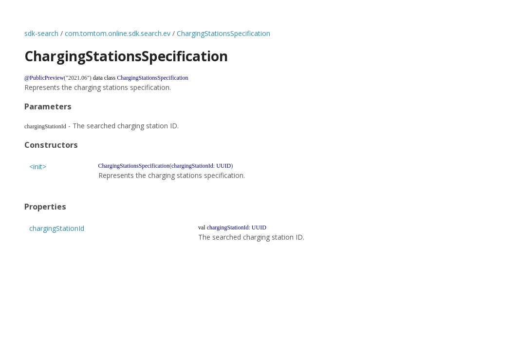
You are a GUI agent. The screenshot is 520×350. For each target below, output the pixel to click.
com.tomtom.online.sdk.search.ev (117, 33)
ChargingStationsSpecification (223, 33)
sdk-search (41, 33)
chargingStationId (56, 228)
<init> (37, 166)
